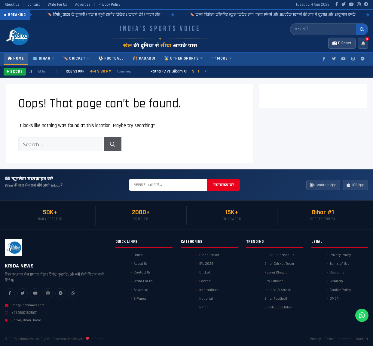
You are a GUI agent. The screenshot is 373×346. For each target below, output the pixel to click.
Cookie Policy (340, 290)
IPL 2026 (206, 263)
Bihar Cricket (209, 255)
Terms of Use (340, 263)
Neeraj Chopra (276, 272)
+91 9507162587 (21, 312)
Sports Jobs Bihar (278, 307)
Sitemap (336, 281)
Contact (33, 4)
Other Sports (183, 58)
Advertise (82, 4)
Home (16, 58)
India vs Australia (277, 290)
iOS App (355, 185)
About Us (12, 4)
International (209, 290)
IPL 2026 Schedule (279, 255)
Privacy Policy (109, 4)
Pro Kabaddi (274, 281)
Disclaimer (338, 272)
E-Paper (140, 298)
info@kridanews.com (24, 305)
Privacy (315, 339)
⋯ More (222, 58)
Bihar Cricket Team (279, 263)
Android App (323, 185)
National (206, 298)
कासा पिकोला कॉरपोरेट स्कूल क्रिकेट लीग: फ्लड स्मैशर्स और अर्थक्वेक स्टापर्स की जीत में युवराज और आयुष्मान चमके (287, 14)
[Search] (112, 144)
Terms (329, 339)
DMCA (334, 298)
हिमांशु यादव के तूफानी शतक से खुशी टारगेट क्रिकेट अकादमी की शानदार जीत (118, 14)
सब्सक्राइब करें (223, 184)
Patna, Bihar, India (23, 320)
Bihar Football (275, 298)
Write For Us (57, 4)
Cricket (76, 58)
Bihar (43, 58)
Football (111, 58)
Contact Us (142, 272)
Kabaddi (144, 58)
